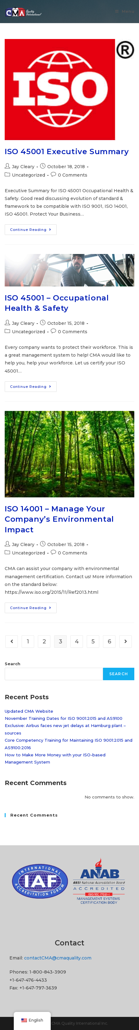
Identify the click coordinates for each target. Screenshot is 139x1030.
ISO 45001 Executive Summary (67, 151)
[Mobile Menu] (124, 11)
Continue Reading (33, 231)
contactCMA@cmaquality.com (57, 958)
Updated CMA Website (29, 711)
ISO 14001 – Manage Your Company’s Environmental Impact (59, 519)
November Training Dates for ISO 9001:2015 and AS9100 (63, 718)
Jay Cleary (23, 166)
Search (12, 663)
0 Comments (72, 175)
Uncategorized (28, 175)
